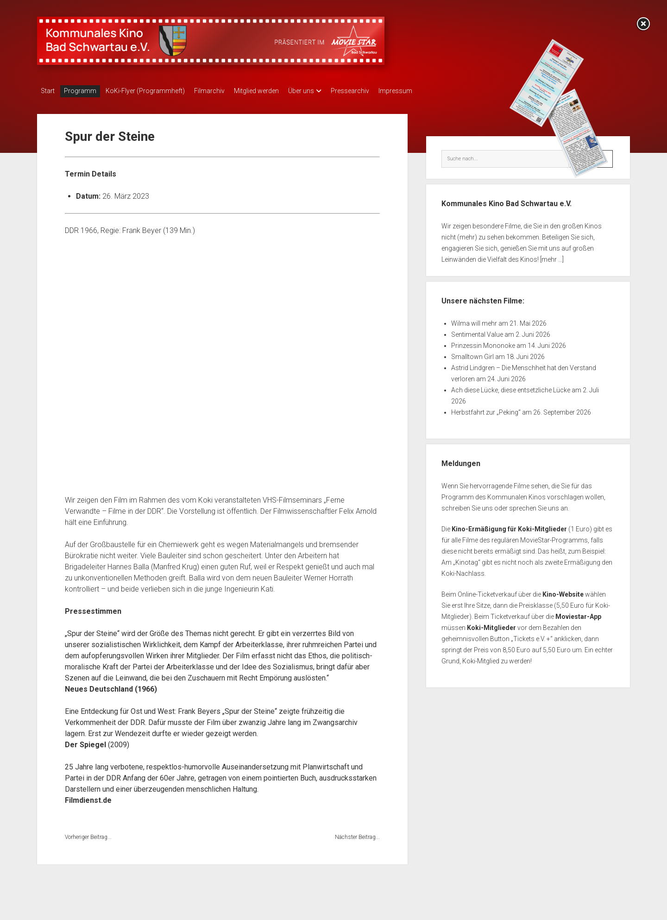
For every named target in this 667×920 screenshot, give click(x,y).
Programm (85, 91)
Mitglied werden (274, 91)
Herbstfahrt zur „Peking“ (486, 409)
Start (48, 91)
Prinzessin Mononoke (483, 343)
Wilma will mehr (474, 320)
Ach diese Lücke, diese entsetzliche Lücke (510, 387)
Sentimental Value (477, 331)
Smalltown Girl (472, 354)
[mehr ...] (552, 256)
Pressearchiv (378, 91)
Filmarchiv (223, 91)
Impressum (428, 91)
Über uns (324, 91)
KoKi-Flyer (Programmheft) (154, 91)
